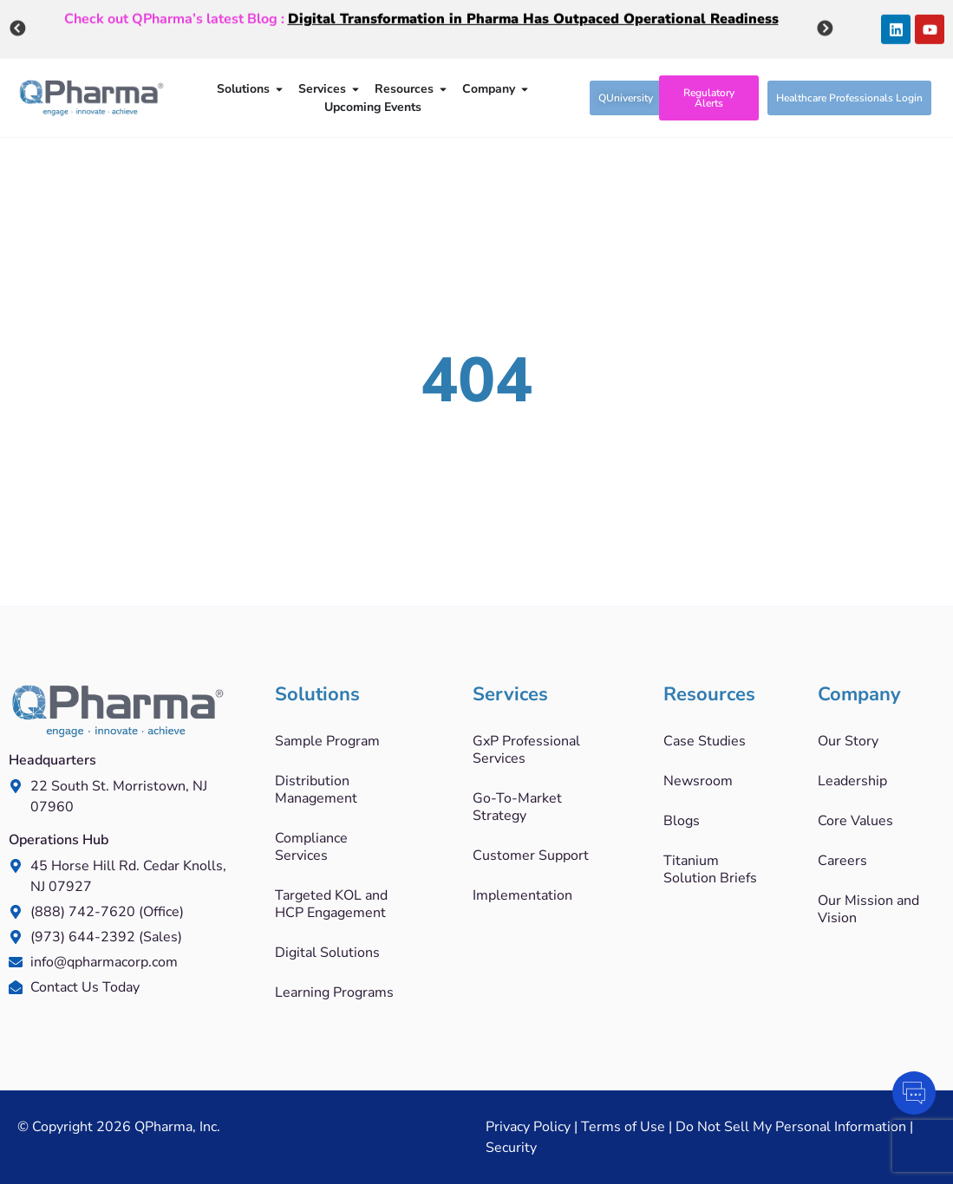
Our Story (848, 741)
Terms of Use (623, 1126)
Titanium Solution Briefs (710, 869)
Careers (842, 860)
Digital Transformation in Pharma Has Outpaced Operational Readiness (533, 16)
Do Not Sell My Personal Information (791, 1126)
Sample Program (327, 741)
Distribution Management (316, 789)
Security (511, 1147)
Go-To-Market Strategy (517, 807)
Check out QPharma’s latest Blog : (421, 16)
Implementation (522, 895)
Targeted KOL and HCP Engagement (331, 904)
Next (824, 27)
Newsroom (698, 780)
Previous (17, 27)
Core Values (855, 820)
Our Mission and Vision (868, 909)
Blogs (681, 820)
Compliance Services (311, 847)
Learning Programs (334, 992)
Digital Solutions (327, 952)
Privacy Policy (528, 1126)
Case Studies (704, 741)
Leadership (852, 780)
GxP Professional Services (526, 750)
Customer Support (531, 855)
